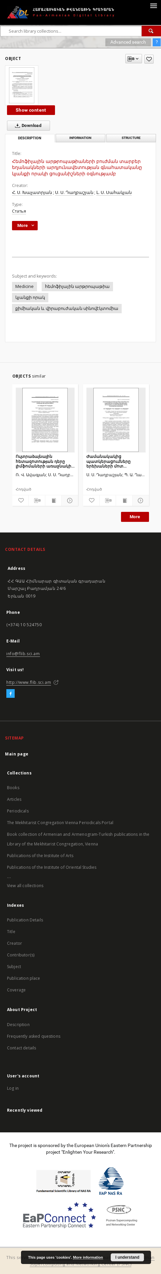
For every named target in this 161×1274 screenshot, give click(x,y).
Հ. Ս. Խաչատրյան (32, 192)
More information (88, 1257)
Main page (17, 754)
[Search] (151, 31)
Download (26, 125)
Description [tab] (29, 138)
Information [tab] (80, 138)
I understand (127, 1257)
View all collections (25, 885)
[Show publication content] (53, 500)
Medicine (24, 286)
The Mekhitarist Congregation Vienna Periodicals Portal (60, 822)
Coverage (16, 990)
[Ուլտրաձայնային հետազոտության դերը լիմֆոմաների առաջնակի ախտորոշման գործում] (45, 420)
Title (11, 931)
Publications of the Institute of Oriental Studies (51, 867)
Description (18, 1024)
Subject (14, 966)
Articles (14, 799)
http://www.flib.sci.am (28, 682)
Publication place (23, 978)
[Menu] (153, 5)
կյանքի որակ (30, 297)
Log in (13, 1088)
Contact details (21, 1048)
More (135, 516)
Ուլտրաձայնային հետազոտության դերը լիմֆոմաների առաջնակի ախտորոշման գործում (43, 461)
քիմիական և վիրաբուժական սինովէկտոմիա (66, 308)
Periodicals (18, 811)
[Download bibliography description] (37, 500)
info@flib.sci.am (23, 653)
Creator (14, 943)
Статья (19, 211)
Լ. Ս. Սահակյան (114, 192)
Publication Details (25, 920)
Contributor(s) (20, 955)
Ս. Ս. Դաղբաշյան (74, 192)
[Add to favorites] (149, 59)
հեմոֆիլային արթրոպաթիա (77, 286)
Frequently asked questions (33, 1036)
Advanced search (128, 42)
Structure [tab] (131, 138)
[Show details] (69, 500)
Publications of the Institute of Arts (40, 855)
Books (13, 787)
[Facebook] (10, 694)
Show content (31, 110)
